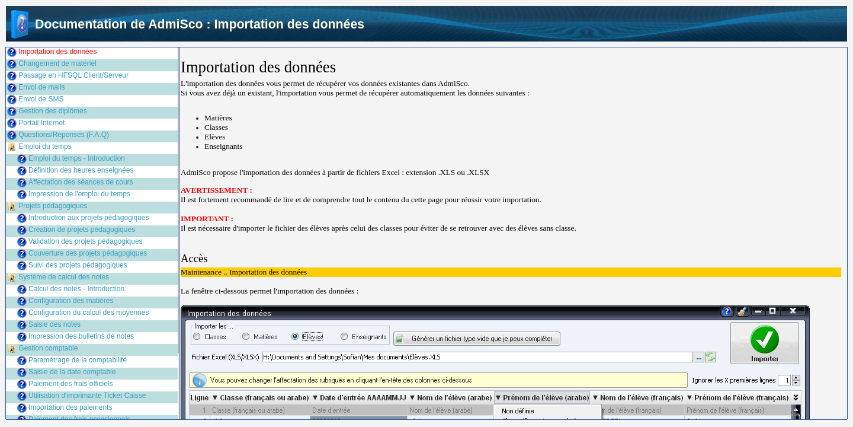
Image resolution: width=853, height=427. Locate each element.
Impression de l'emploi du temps (79, 194)
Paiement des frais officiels (70, 384)
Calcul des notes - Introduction (76, 289)
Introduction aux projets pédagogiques (88, 218)
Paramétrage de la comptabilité (77, 360)
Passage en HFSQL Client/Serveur (73, 75)
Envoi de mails (41, 87)
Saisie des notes (54, 324)
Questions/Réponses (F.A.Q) (63, 134)
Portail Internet (41, 123)
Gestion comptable (48, 348)
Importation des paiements (70, 407)
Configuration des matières (70, 301)
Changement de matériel (57, 63)
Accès (194, 258)
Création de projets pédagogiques (81, 229)
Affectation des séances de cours (80, 182)
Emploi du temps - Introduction (76, 158)
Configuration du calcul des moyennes (88, 312)
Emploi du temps (44, 146)
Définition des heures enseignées (80, 170)
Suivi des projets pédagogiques (77, 265)
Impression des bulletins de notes (81, 336)
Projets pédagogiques (52, 206)
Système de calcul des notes (63, 277)
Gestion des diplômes (52, 111)
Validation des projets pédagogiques (85, 241)
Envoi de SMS (40, 99)
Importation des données (57, 51)
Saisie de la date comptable (72, 372)
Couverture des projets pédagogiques (87, 253)
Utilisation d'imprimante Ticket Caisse (87, 395)
